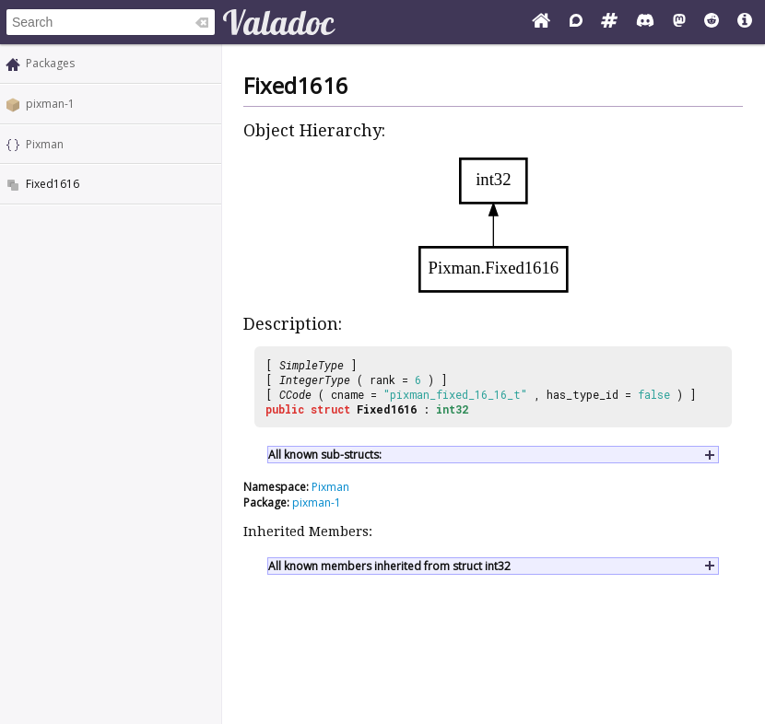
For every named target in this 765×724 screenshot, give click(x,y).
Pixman (45, 144)
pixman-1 (50, 103)
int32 (452, 409)
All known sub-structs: (325, 454)
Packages (50, 63)
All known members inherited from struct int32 (389, 566)
